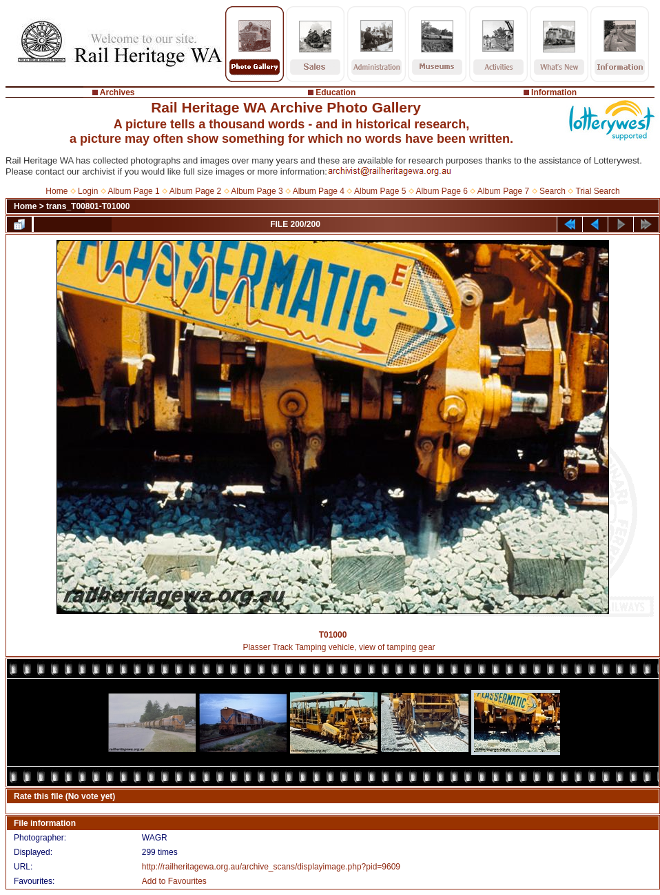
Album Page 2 (195, 191)
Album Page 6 (441, 191)
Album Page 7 (503, 191)
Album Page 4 (318, 191)
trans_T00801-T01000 (88, 206)
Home (56, 191)
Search (552, 191)
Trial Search (597, 191)
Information (554, 92)
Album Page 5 (380, 191)
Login (88, 191)
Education (335, 92)
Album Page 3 (256, 191)
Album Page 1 (133, 191)
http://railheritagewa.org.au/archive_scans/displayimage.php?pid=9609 (271, 867)
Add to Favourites (174, 881)
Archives (117, 92)
